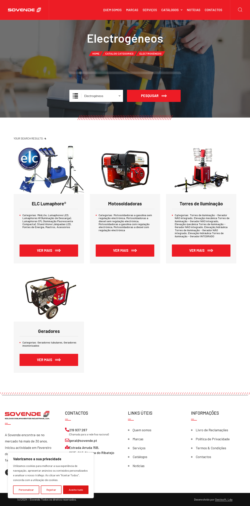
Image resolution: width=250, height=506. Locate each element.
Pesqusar (154, 95)
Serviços (150, 10)
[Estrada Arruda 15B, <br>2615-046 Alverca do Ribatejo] (67, 447)
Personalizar (26, 489)
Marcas (132, 10)
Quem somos (112, 10)
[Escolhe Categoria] (96, 96)
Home (95, 53)
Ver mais (57, 248)
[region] (51, 475)
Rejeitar (51, 489)
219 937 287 (78, 430)
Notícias (193, 10)
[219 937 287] (67, 430)
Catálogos (170, 10)
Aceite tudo (76, 489)
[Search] (240, 10)
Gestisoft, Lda (223, 499)
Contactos (213, 10)
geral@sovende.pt (83, 440)
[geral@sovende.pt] (67, 440)
